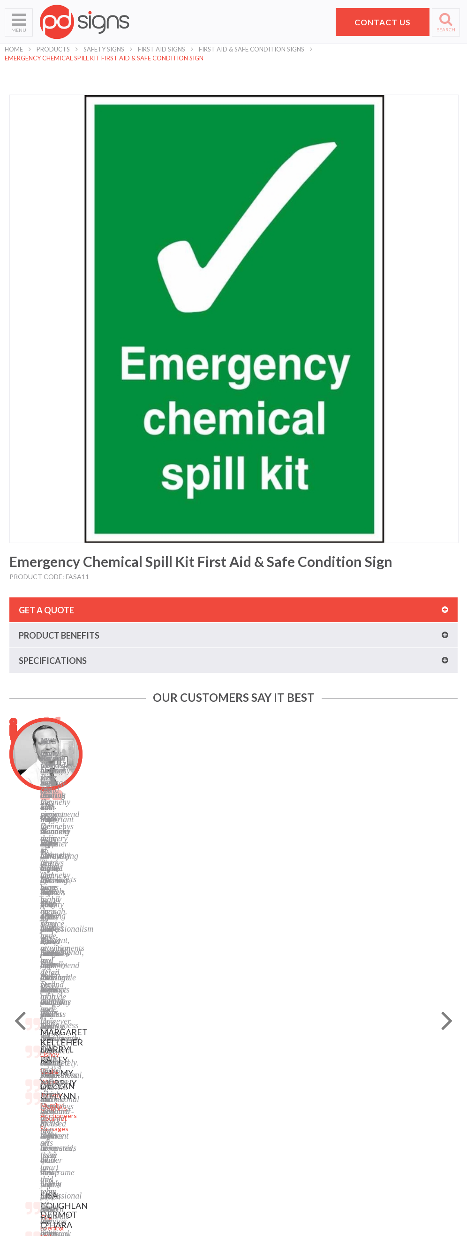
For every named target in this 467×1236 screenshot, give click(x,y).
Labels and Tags (144, 1099)
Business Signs (143, 1076)
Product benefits (59, 635)
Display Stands (143, 1111)
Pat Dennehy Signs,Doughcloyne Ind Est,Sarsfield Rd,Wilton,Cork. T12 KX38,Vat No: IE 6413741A (397, 1080)
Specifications (53, 660)
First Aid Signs (161, 49)
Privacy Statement (265, 1064)
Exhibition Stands (147, 1169)
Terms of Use (258, 1076)
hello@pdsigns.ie (393, 1140)
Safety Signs (103, 49)
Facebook (252, 1111)
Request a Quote (30, 1122)
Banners (133, 1087)
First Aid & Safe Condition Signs (251, 49)
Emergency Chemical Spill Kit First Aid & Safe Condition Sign (104, 58)
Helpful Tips (22, 1099)
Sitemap (250, 1052)
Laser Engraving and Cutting (162, 1064)
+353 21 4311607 (393, 1129)
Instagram (253, 1134)
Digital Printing (143, 1052)
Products (53, 49)
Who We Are (24, 1064)
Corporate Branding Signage (162, 1146)
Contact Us (21, 1111)
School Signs (23, 1134)
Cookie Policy (258, 1087)
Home (14, 49)
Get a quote (46, 610)
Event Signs (138, 1158)
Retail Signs (138, 1181)
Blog (244, 1099)
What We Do (24, 1076)
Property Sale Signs (150, 1134)
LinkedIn (251, 1122)
